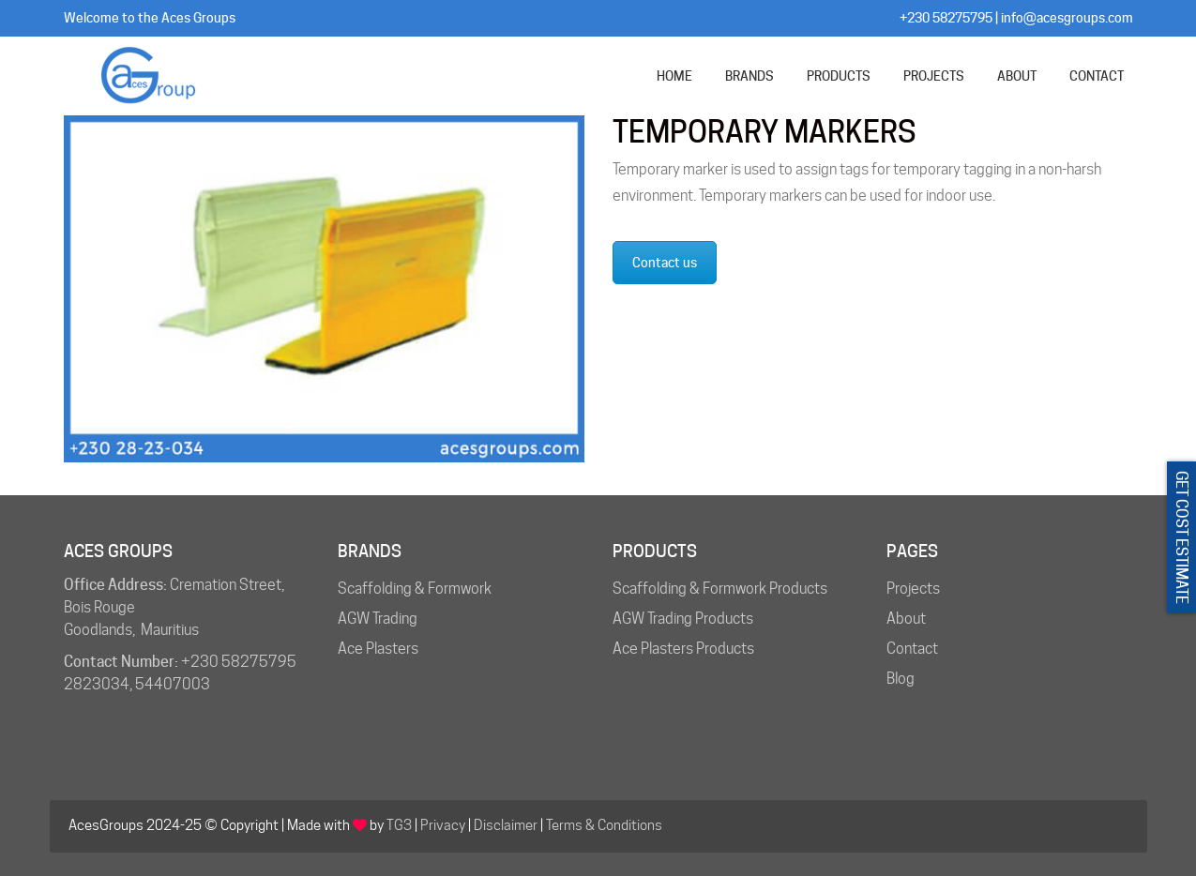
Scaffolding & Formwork (415, 588)
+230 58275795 (946, 17)
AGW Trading (377, 618)
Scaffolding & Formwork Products (720, 588)
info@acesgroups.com (1067, 17)
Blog (900, 678)
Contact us (664, 262)
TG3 (399, 825)
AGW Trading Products (683, 618)
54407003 (172, 684)
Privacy (442, 825)
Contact (912, 648)
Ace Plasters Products (683, 648)
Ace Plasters (378, 648)
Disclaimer (505, 825)
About (906, 618)
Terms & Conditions (604, 825)
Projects (913, 588)
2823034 (96, 684)
